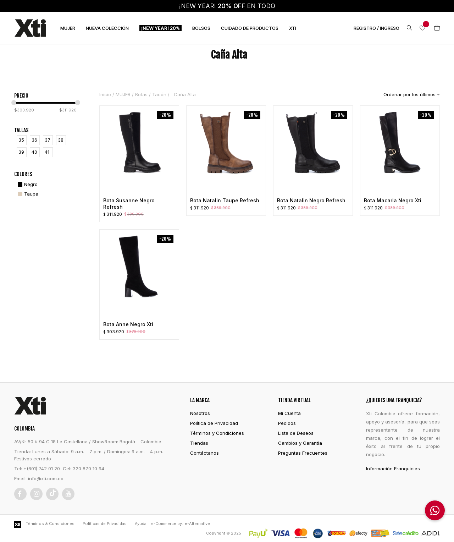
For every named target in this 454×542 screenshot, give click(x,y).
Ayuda (140, 523)
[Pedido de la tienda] (406, 94)
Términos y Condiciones (217, 433)
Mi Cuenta (289, 413)
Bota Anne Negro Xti (128, 324)
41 (47, 152)
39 (21, 152)
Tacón (159, 94)
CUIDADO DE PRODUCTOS (249, 28)
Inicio (105, 94)
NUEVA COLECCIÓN (107, 28)
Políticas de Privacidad (105, 523)
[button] (435, 510)
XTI (292, 28)
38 (60, 140)
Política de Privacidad (214, 423)
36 (34, 140)
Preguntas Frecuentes (302, 453)
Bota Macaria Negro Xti (392, 200)
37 (47, 140)
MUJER (67, 28)
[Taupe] (27, 194)
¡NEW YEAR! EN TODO (227, 6)
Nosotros (200, 413)
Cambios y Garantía (300, 443)
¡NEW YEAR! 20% (160, 28)
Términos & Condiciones (50, 523)
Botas (141, 94)
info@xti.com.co (45, 478)
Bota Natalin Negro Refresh (311, 200)
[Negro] (27, 184)
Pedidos (287, 423)
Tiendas (199, 443)
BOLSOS (201, 28)
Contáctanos (204, 453)
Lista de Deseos (296, 433)
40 (34, 152)
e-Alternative (197, 523)
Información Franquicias (393, 468)
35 (21, 140)
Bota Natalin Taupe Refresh (224, 200)
